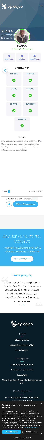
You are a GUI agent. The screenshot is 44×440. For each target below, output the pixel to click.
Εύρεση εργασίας (22, 340)
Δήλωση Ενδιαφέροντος (25, 204)
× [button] (41, 404)
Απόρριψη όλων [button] (32, 432)
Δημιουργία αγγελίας (22, 259)
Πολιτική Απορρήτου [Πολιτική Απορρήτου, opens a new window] (31, 427)
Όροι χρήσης (22, 375)
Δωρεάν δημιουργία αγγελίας (22, 345)
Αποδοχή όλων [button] (11, 432)
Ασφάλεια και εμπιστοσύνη (22, 370)
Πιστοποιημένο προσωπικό (22, 365)
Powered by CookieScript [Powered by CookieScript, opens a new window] (22, 437)
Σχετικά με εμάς (22, 350)
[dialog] (22, 420)
